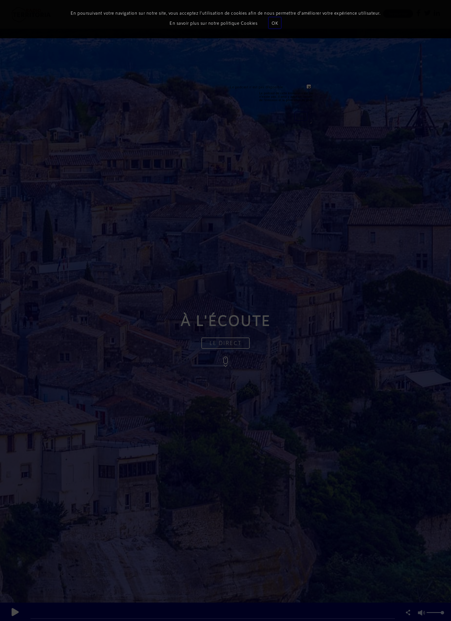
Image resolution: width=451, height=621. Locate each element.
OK (275, 23)
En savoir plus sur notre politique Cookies (213, 23)
